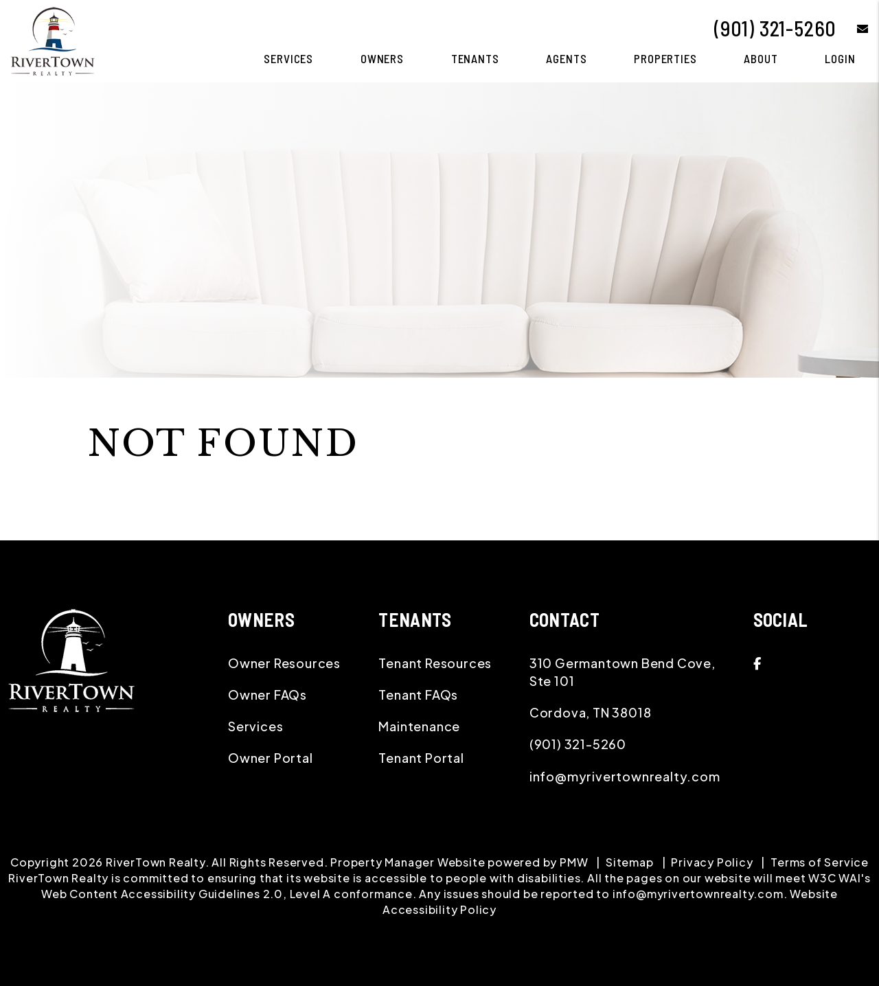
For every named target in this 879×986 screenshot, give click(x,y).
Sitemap (630, 862)
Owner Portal (270, 758)
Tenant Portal (421, 758)
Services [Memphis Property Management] (288, 58)
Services (255, 726)
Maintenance (419, 726)
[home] (52, 39)
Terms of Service (819, 862)
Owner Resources (284, 663)
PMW (574, 862)
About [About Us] (760, 58)
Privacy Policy (712, 862)
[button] (852, 28)
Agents (566, 58)
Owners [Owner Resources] (382, 58)
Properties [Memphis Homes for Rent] (665, 58)
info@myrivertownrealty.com (624, 776)
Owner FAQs (267, 694)
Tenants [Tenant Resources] (475, 58)
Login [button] (840, 58)
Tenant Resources (435, 663)
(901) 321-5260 (775, 28)
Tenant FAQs (418, 694)
